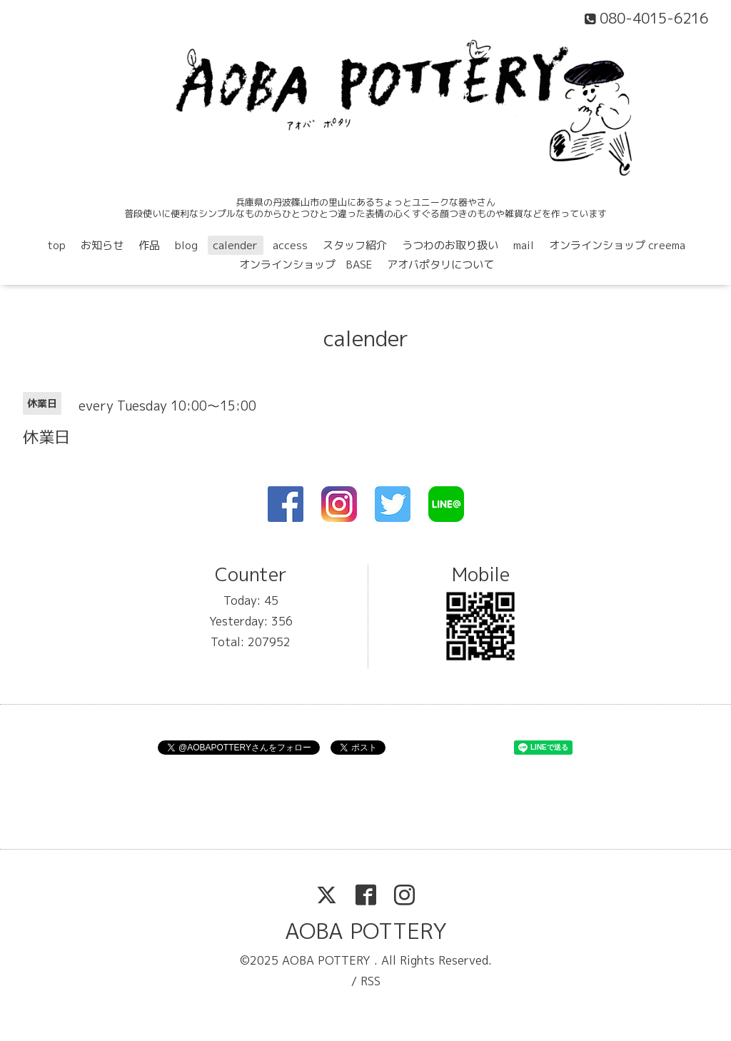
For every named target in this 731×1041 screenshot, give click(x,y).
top (56, 245)
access (290, 245)
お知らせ (102, 245)
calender (235, 245)
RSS (370, 981)
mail (523, 245)
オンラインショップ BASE (305, 264)
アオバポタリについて (440, 264)
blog (186, 245)
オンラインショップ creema (617, 245)
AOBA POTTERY (366, 931)
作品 (149, 245)
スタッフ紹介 (355, 245)
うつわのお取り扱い (450, 245)
